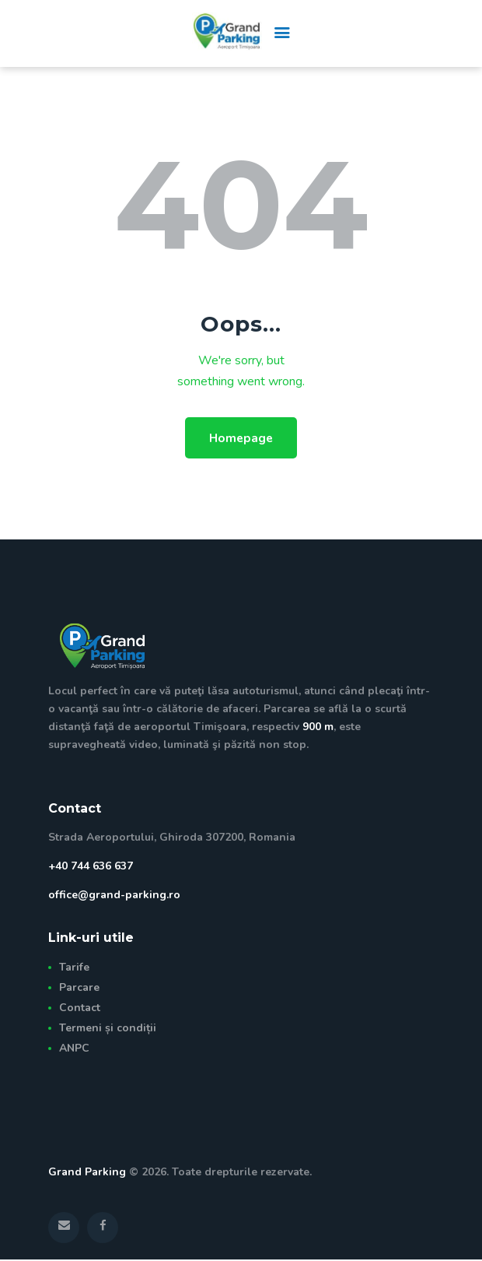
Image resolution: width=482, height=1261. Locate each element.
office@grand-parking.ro (114, 896)
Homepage (241, 438)
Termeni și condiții (107, 1028)
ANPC (74, 1048)
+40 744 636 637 (90, 867)
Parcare (79, 989)
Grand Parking (87, 1173)
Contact (79, 1009)
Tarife (74, 968)
